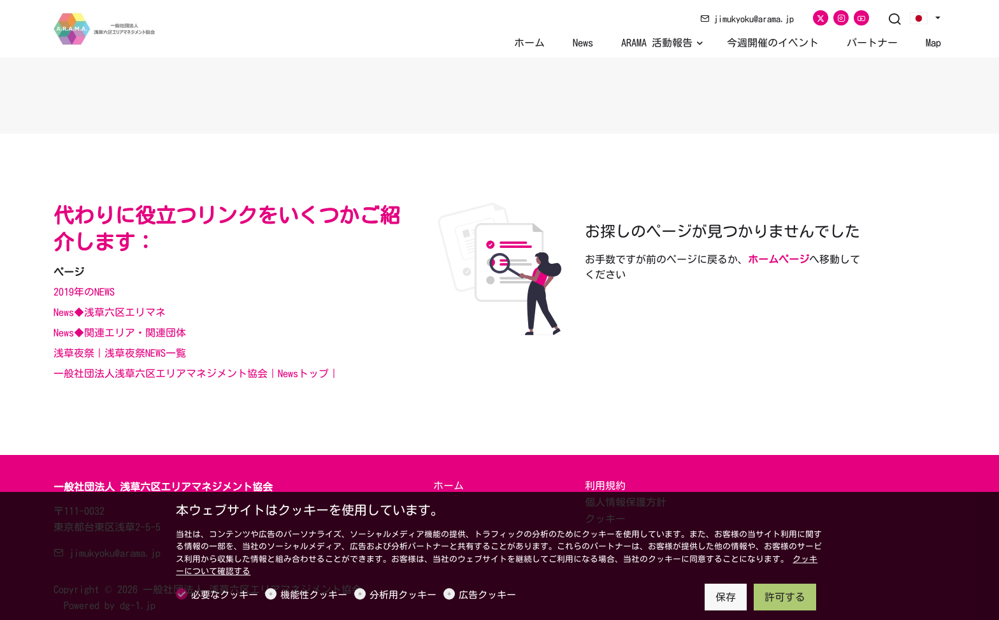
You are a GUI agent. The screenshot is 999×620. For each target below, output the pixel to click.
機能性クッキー (313, 595)
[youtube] (861, 17)
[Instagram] (841, 17)
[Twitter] (820, 17)
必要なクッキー (224, 595)
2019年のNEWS (84, 292)
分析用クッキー (403, 595)
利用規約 (605, 485)
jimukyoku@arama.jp (747, 19)
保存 (725, 597)
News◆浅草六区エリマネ (110, 312)
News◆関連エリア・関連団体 (120, 333)
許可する (785, 597)
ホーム (448, 485)
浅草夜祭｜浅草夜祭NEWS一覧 (120, 353)
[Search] (894, 20)
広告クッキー (487, 595)
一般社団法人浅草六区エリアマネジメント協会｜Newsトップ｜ (196, 373)
